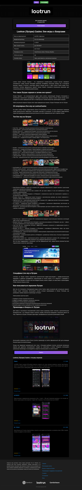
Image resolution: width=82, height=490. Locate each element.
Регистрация (44, 2)
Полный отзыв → (17, 391)
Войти (36, 2)
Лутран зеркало (41, 25)
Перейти (41, 352)
